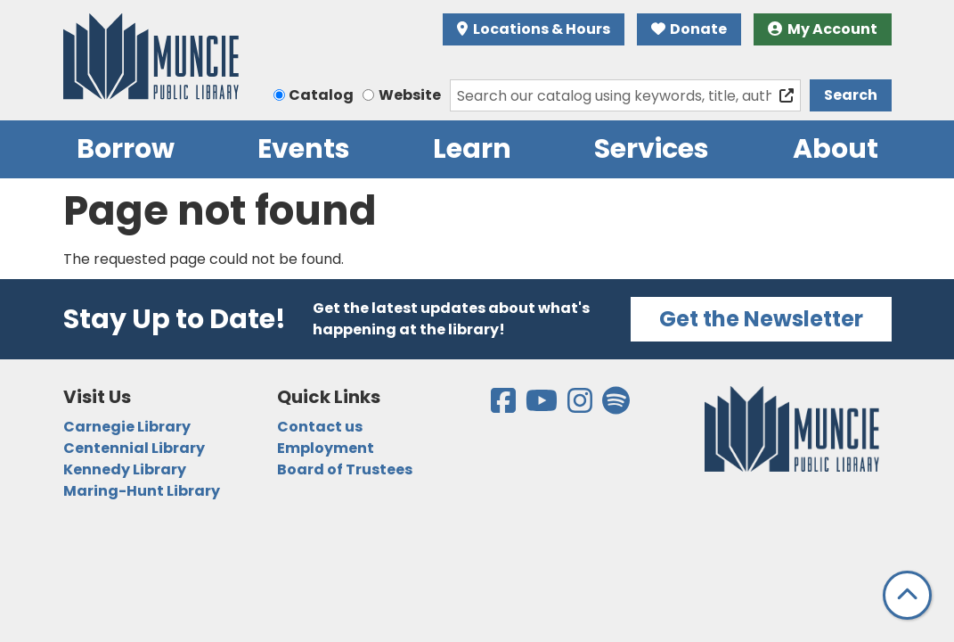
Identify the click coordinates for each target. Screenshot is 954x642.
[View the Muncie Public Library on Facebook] (504, 406)
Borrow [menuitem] (126, 149)
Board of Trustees (344, 469)
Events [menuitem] (303, 149)
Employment (325, 448)
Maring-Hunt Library (141, 491)
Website (410, 95)
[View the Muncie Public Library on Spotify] (616, 406)
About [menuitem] (835, 149)
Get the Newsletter (761, 318)
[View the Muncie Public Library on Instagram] (581, 406)
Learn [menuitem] (472, 149)
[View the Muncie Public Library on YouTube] (543, 406)
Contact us (320, 426)
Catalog (321, 95)
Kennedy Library (124, 469)
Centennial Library (134, 448)
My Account (822, 29)
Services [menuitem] (651, 149)
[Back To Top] (907, 595)
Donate (689, 29)
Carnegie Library (127, 426)
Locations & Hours (533, 29)
